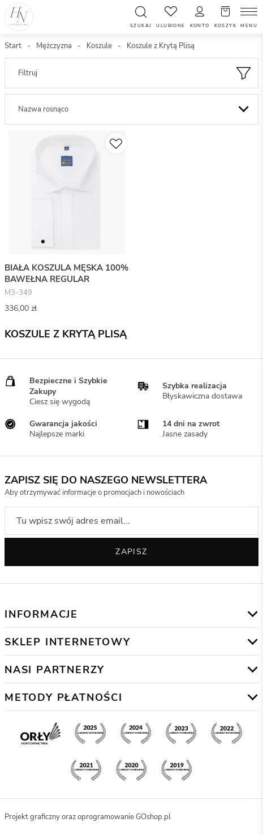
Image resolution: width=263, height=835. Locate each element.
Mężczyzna (54, 46)
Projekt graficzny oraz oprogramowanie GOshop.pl (88, 817)
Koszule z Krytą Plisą (161, 46)
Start (13, 46)
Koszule (99, 46)
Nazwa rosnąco (43, 109)
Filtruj (27, 73)
